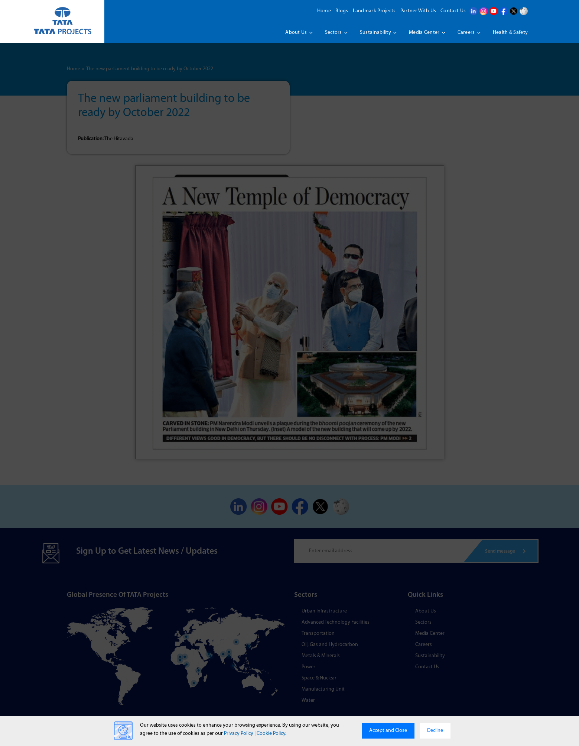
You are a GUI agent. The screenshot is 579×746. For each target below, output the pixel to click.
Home (324, 11)
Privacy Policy (238, 733)
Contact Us (453, 11)
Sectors (333, 32)
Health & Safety (510, 32)
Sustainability (375, 32)
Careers (466, 32)
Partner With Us (418, 11)
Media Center (424, 32)
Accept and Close (388, 730)
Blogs (341, 11)
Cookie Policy (271, 733)
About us (296, 32)
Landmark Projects (374, 11)
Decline (435, 730)
